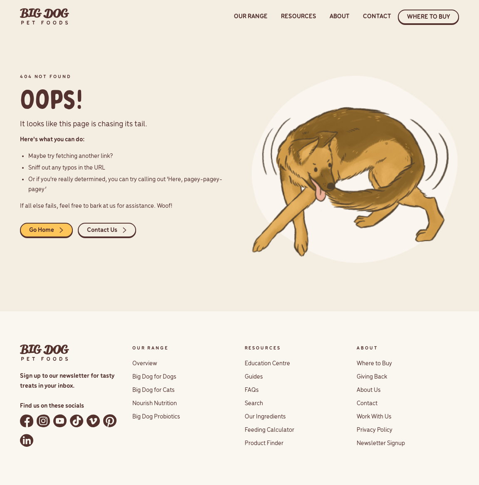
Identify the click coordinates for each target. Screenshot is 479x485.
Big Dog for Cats (153, 390)
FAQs (252, 390)
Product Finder (264, 443)
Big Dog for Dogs (154, 377)
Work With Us (374, 417)
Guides (254, 377)
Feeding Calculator (269, 430)
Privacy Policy (374, 430)
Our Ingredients (265, 417)
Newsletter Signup (381, 443)
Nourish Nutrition (154, 403)
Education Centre (267, 363)
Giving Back (372, 377)
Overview (144, 363)
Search (254, 403)
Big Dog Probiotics (156, 417)
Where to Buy (374, 363)
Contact (367, 403)
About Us (369, 390)
